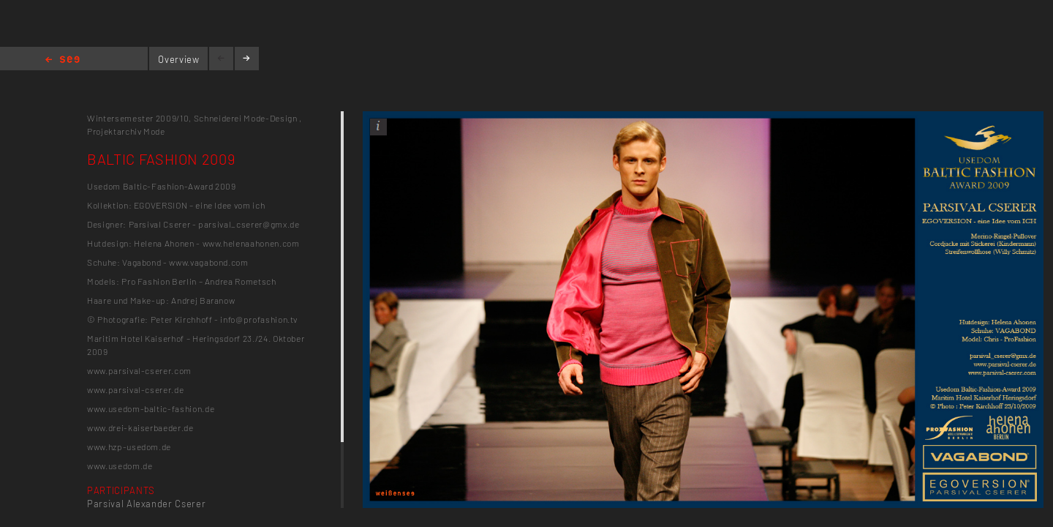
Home (62, 60)
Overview (178, 59)
